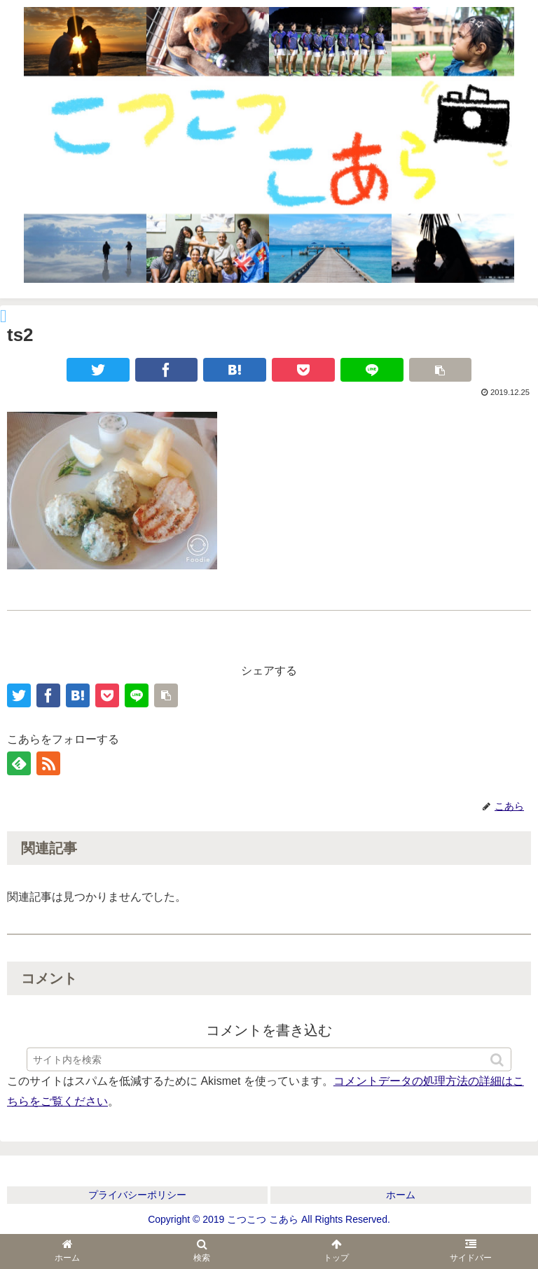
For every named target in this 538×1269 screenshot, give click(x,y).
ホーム (400, 1194)
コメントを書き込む (269, 1030)
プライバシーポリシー (137, 1194)
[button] (498, 1066)
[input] (269, 1066)
